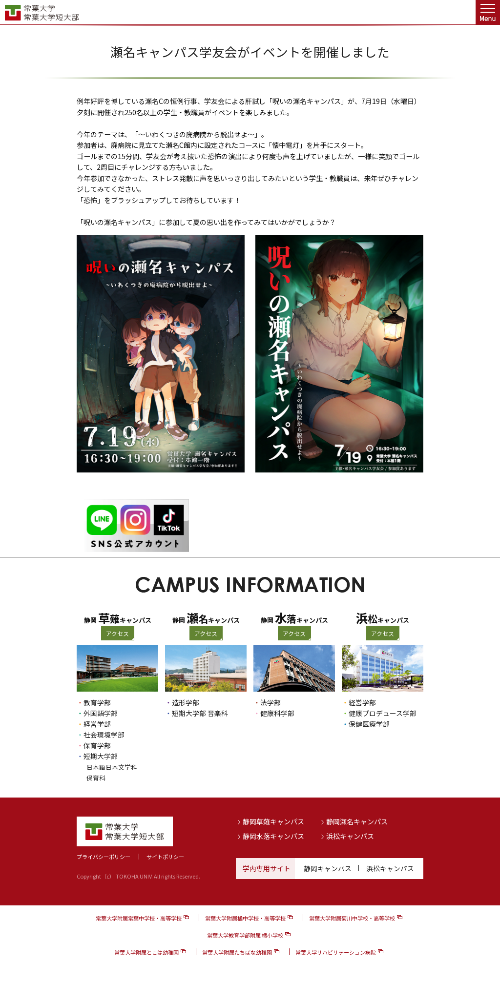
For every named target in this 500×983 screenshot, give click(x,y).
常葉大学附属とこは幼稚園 (146, 952)
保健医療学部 (369, 724)
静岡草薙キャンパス (273, 821)
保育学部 (97, 745)
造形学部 (185, 702)
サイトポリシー (165, 856)
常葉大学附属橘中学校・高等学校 (245, 918)
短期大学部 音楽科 (200, 713)
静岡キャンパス (328, 868)
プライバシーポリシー (103, 856)
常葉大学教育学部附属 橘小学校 (245, 935)
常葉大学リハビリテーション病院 (335, 952)
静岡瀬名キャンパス (357, 821)
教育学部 (97, 702)
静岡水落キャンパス (273, 835)
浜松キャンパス (350, 835)
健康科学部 (277, 713)
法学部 (270, 702)
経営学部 (97, 724)
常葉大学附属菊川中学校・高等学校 (352, 918)
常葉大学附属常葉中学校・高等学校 (139, 918)
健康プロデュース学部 (383, 713)
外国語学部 (100, 713)
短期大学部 (100, 756)
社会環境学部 (104, 734)
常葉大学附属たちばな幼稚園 (237, 952)
